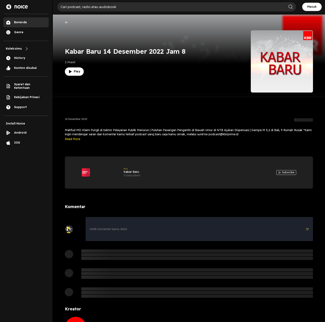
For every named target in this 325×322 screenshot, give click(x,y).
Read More (72, 139)
